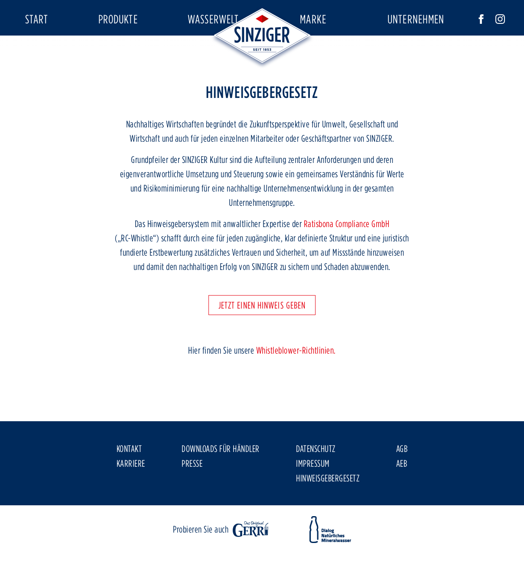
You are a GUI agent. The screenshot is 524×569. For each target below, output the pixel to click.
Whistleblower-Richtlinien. (296, 375)
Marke (313, 19)
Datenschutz (315, 473)
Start (37, 19)
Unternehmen (415, 19)
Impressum (313, 488)
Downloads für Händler (221, 473)
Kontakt (129, 473)
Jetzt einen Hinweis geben (262, 330)
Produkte (118, 19)
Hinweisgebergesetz (327, 503)
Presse (192, 488)
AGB (402, 473)
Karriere (131, 488)
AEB (401, 488)
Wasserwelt (213, 19)
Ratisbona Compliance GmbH (347, 249)
